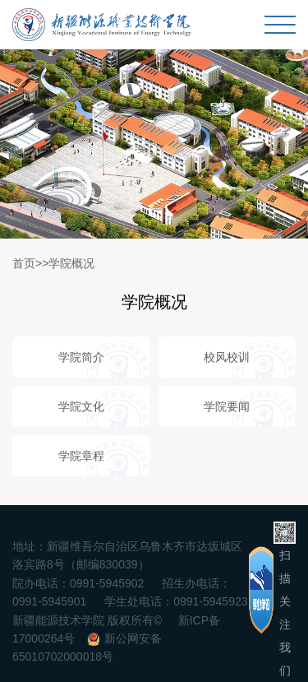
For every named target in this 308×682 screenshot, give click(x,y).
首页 (23, 263)
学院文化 (81, 406)
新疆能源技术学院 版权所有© (87, 620)
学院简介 (81, 357)
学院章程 (81, 455)
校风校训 (227, 357)
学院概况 (71, 263)
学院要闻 (227, 406)
